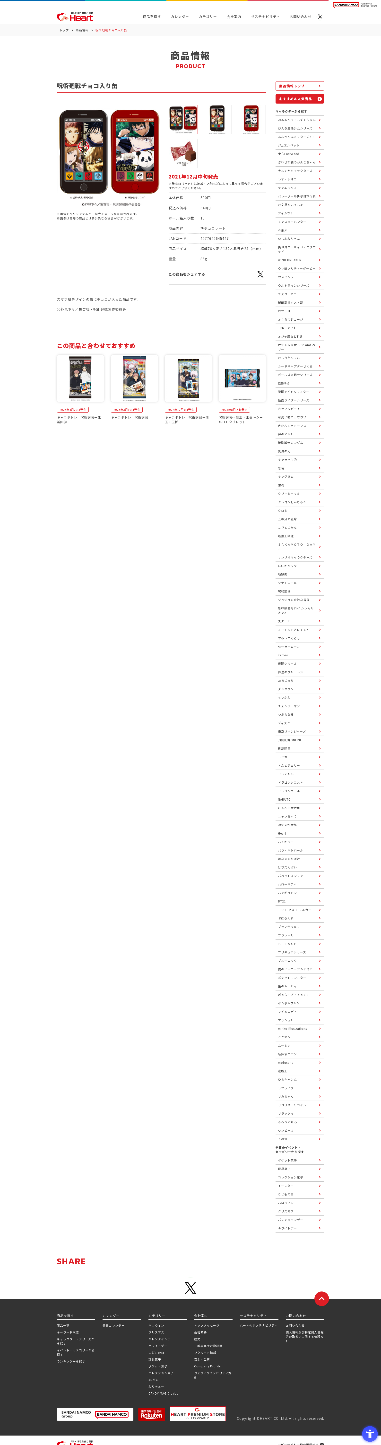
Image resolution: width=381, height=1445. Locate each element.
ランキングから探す (71, 1361)
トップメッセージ (206, 1325)
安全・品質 (202, 1359)
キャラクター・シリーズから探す (76, 1341)
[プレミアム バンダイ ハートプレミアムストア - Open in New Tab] (198, 1413)
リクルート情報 (205, 1352)
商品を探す (152, 16)
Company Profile (207, 1366)
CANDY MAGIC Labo (163, 1393)
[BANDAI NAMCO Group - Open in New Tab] (95, 1414)
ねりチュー (156, 1386)
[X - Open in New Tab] (320, 17)
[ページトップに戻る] (321, 1298)
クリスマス (156, 1332)
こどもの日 (156, 1352)
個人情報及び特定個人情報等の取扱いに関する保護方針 (305, 1336)
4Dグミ (153, 1380)
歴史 (197, 1339)
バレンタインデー (161, 1339)
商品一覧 (63, 1325)
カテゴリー (208, 16)
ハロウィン (156, 1325)
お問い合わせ (295, 1325)
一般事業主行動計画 (208, 1346)
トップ (64, 30)
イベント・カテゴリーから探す (76, 1352)
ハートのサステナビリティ (258, 1325)
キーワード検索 (68, 1332)
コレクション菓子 (161, 1373)
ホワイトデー (157, 1346)
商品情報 (82, 30)
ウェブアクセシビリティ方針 (213, 1375)
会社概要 (200, 1332)
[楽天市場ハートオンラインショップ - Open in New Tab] (151, 1414)
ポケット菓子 (157, 1366)
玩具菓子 (154, 1359)
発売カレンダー (114, 1325)
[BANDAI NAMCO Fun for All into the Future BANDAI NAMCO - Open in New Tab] (355, 5)
